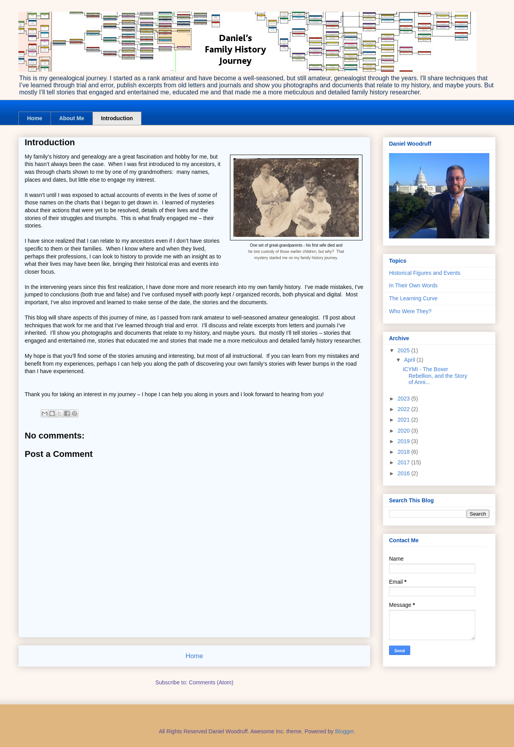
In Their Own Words (413, 285)
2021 (404, 420)
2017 (404, 462)
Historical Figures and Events (424, 273)
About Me (71, 118)
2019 (404, 441)
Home (34, 118)
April (410, 360)
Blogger (344, 731)
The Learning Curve (413, 298)
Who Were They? (410, 311)
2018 (404, 452)
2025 (404, 350)
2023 (404, 398)
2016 (404, 473)
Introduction (117, 118)
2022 (404, 409)
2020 (404, 431)
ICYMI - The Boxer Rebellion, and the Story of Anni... (435, 376)
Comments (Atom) (211, 682)
